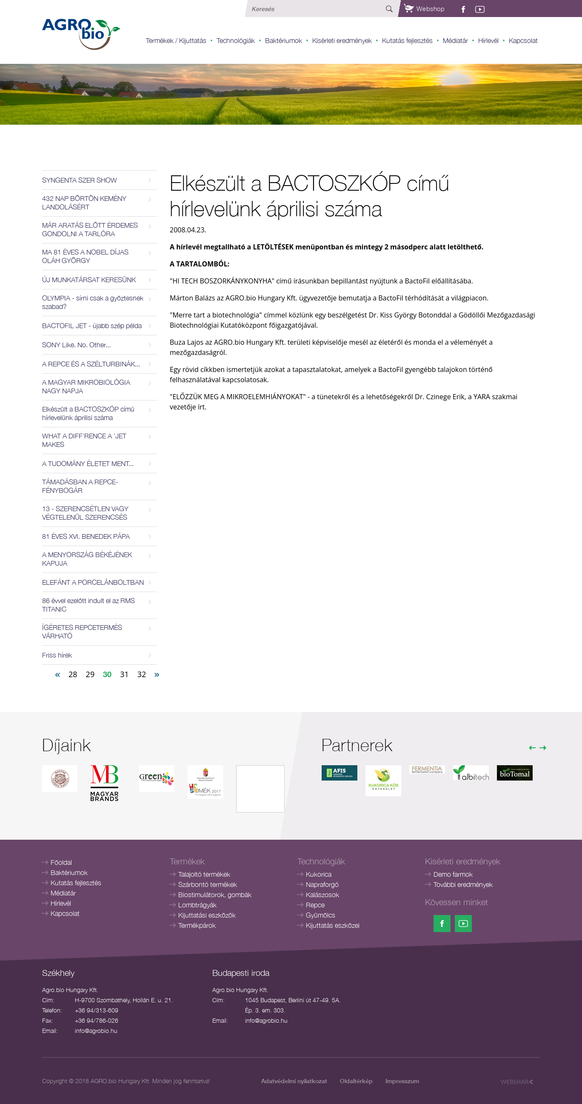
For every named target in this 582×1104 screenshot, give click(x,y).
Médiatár (455, 40)
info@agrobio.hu (96, 1030)
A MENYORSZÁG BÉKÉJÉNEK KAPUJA (87, 559)
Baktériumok (283, 40)
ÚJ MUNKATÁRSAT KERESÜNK (89, 279)
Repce (315, 905)
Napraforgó (322, 884)
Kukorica (318, 874)
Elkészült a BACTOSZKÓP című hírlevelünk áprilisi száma (88, 413)
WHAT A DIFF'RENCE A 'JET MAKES (84, 440)
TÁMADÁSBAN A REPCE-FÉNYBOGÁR (80, 486)
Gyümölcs (320, 915)
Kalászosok (322, 894)
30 (107, 674)
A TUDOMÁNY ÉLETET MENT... (88, 463)
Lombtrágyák (197, 905)
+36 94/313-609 (96, 1010)
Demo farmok (453, 874)
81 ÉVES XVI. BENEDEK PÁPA (86, 536)
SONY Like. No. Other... (76, 345)
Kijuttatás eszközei (332, 925)
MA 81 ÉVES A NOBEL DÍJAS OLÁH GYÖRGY (85, 256)
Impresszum (402, 1080)
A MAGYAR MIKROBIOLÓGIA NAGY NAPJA (86, 386)
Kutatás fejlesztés (407, 40)
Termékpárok (197, 925)
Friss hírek (57, 655)
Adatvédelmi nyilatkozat (294, 1080)
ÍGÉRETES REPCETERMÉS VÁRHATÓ (82, 632)
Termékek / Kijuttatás (176, 40)
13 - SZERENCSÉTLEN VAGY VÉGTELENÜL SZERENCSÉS (85, 513)
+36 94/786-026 (96, 1020)
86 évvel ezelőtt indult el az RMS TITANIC (88, 605)
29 (90, 674)
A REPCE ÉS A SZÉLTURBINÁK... (91, 364)
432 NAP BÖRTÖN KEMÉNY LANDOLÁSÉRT (84, 202)
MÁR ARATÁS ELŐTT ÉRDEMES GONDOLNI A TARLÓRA (90, 229)
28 (72, 674)
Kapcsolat (523, 40)
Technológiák (236, 40)
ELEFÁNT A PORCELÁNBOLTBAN (93, 582)
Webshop (424, 8)
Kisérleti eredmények (342, 40)
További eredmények (463, 884)
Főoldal (61, 862)
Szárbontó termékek (207, 884)
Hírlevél (488, 40)
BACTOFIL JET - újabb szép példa (92, 325)
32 (141, 674)
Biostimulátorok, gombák (214, 894)
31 (124, 674)
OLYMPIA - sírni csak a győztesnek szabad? (92, 302)
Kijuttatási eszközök (207, 915)
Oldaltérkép (356, 1080)
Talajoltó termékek (204, 874)
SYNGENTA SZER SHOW (79, 180)
